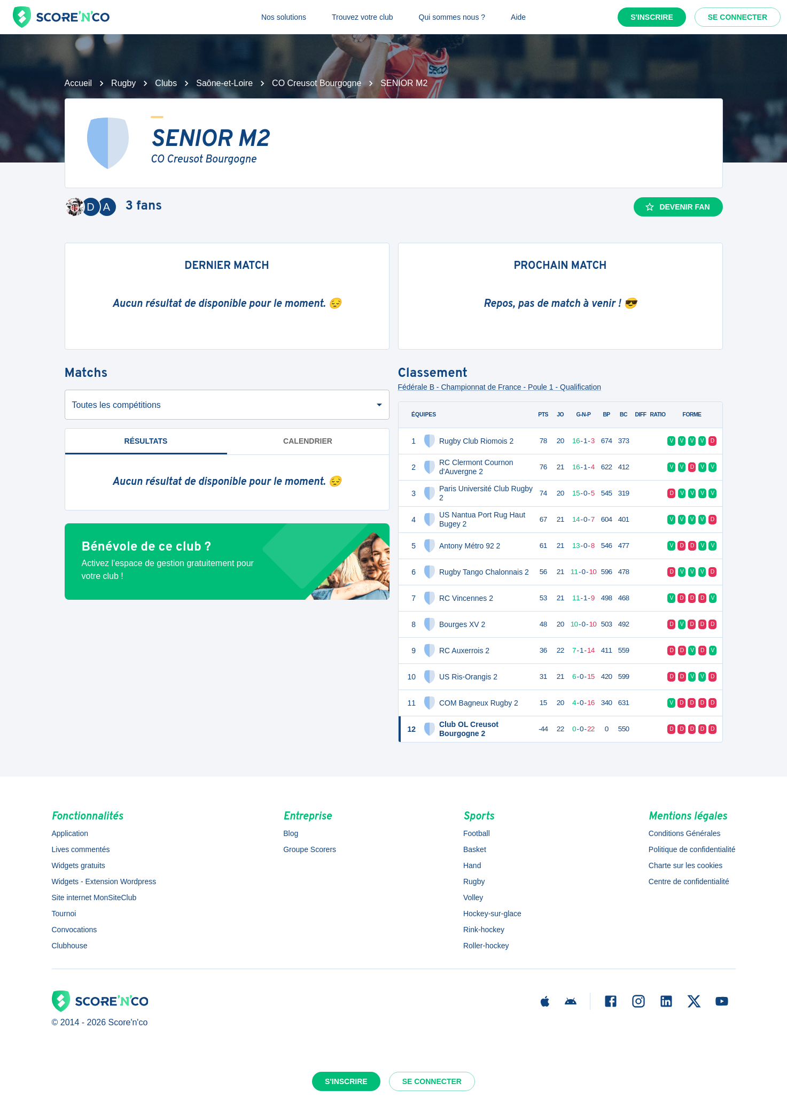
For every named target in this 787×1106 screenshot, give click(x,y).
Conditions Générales (685, 833)
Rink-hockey (483, 929)
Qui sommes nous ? (452, 17)
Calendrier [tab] (307, 441)
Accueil (78, 83)
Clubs (166, 83)
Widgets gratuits (78, 865)
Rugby (123, 83)
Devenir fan (677, 207)
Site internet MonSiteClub (94, 897)
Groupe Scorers (309, 849)
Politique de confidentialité (692, 849)
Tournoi (64, 913)
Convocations (74, 929)
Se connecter (737, 17)
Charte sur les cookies (686, 865)
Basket (474, 849)
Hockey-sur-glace (492, 913)
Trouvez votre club (362, 17)
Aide (518, 17)
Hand (472, 865)
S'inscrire (651, 17)
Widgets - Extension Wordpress (104, 881)
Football (476, 833)
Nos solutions (283, 17)
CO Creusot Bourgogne (316, 83)
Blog (290, 833)
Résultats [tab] (146, 445)
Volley (473, 897)
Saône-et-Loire (224, 83)
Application (70, 833)
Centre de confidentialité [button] (689, 881)
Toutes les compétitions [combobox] (116, 404)
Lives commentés (81, 849)
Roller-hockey (486, 945)
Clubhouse (70, 945)
